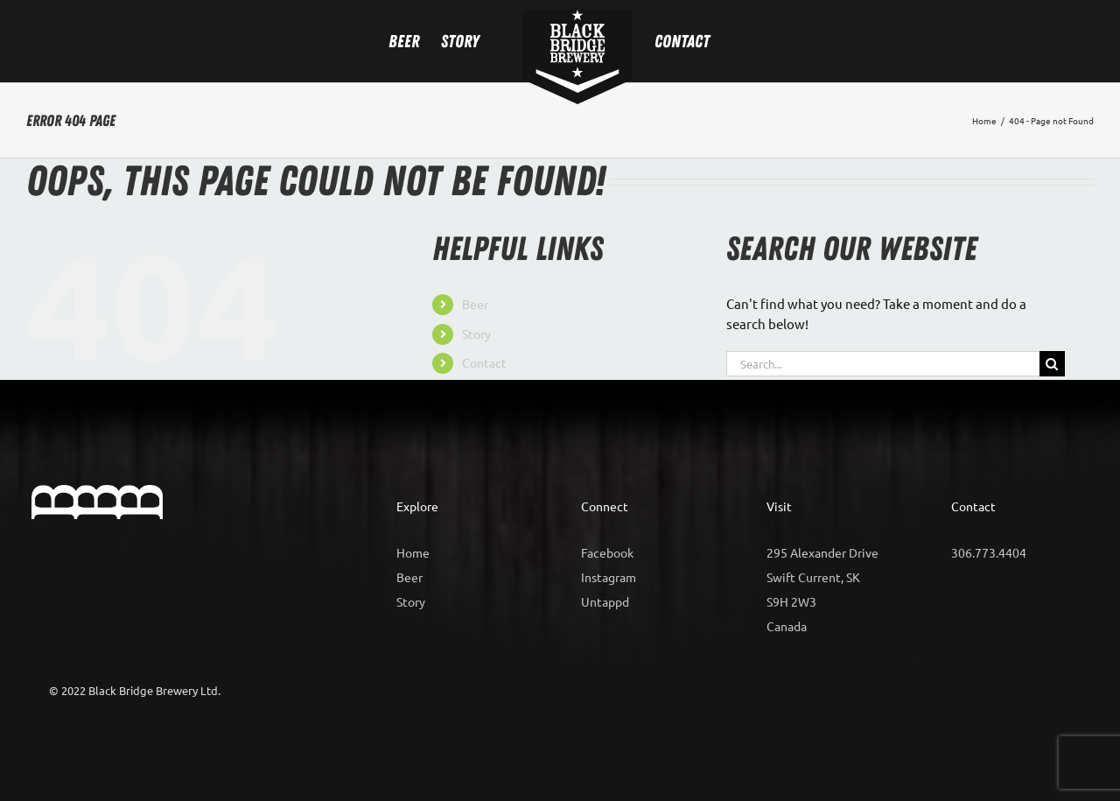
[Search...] (883, 363)
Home (413, 552)
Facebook (607, 552)
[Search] (1052, 363)
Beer (475, 304)
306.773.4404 (988, 552)
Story (476, 333)
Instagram (608, 577)
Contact (484, 362)
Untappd (605, 601)
